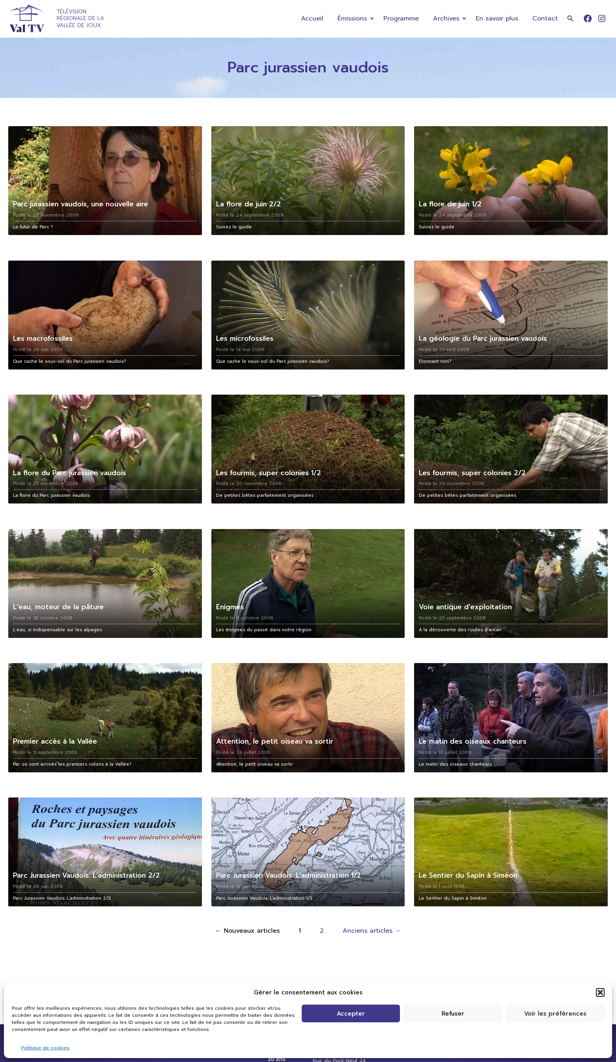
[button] (600, 992)
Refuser (453, 1013)
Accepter (351, 1013)
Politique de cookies (45, 1047)
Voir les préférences (555, 1013)
